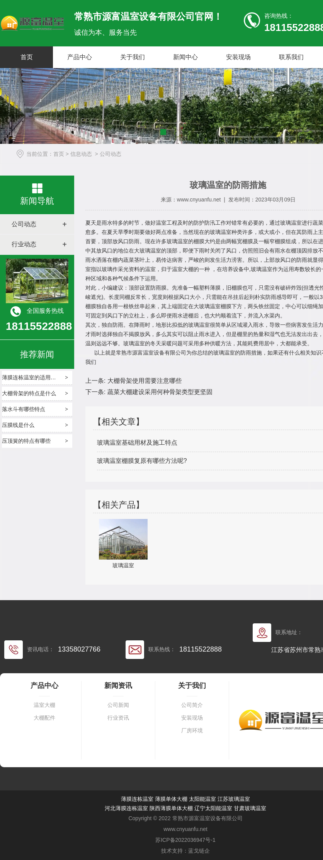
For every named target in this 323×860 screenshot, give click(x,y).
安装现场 (238, 57)
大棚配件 (44, 718)
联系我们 (291, 57)
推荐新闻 (37, 354)
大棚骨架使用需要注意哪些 (143, 380)
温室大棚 (44, 705)
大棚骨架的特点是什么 (29, 393)
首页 (26, 57)
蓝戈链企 (199, 851)
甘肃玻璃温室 (250, 808)
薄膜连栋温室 (137, 799)
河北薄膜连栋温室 (126, 808)
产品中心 (79, 57)
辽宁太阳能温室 (213, 808)
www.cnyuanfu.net (199, 199)
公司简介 (192, 705)
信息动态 (81, 154)
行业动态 (24, 244)
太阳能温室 (202, 799)
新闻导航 (37, 201)
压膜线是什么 (18, 425)
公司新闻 (118, 705)
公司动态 (24, 224)
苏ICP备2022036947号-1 (185, 840)
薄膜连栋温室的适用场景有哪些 (40, 377)
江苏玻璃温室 (234, 799)
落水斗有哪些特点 (23, 409)
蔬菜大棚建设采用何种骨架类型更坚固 (158, 392)
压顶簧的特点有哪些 (26, 441)
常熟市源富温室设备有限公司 (151, 353)
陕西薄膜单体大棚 (171, 808)
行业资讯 (118, 718)
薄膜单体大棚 (171, 799)
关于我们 (132, 57)
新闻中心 (185, 57)
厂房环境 (192, 731)
